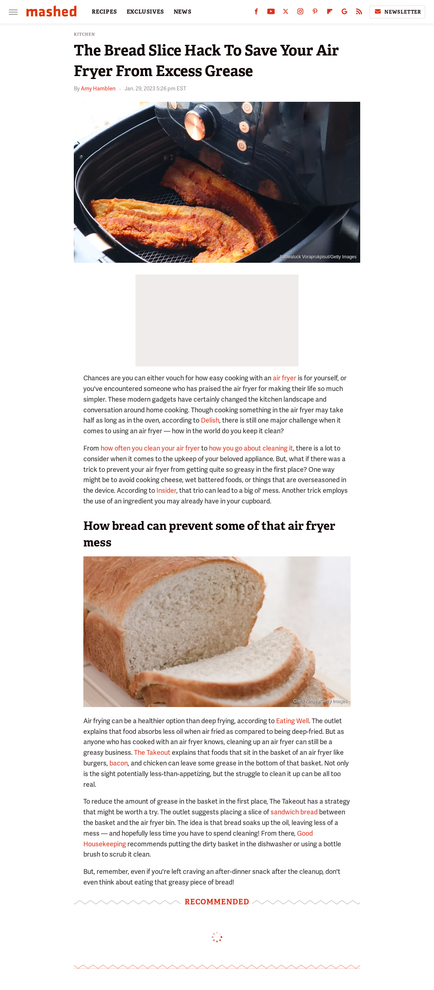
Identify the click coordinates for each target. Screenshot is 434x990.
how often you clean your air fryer (150, 448)
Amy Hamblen (98, 88)
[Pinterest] (315, 13)
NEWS (183, 11)
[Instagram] (300, 13)
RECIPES (104, 11)
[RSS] (359, 13)
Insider (166, 490)
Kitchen (84, 34)
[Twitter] (285, 13)
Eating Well (292, 721)
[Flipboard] (329, 13)
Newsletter (397, 11)
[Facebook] (256, 13)
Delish (210, 420)
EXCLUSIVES (145, 11)
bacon (118, 763)
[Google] (344, 13)
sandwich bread (294, 812)
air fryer (284, 378)
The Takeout (152, 752)
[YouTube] (271, 13)
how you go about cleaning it (251, 448)
